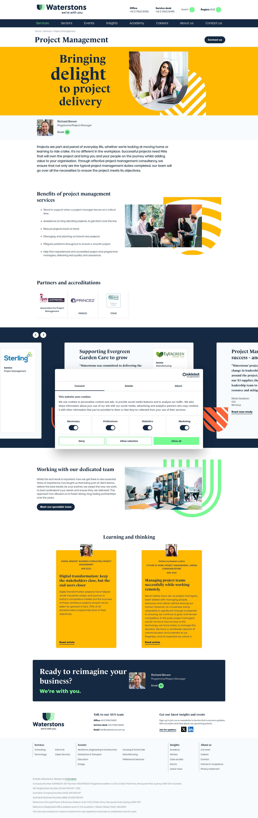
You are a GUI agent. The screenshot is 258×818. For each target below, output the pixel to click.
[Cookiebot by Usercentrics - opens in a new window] (185, 375)
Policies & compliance (212, 764)
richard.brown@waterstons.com (67, 132)
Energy (81, 764)
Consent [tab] (80, 385)
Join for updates (167, 729)
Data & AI (59, 749)
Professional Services (133, 759)
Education (83, 759)
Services (47, 31)
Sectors (82, 744)
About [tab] (178, 385)
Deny (82, 441)
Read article (67, 642)
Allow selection (129, 441)
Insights (112, 23)
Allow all (176, 441)
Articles (174, 754)
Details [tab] (129, 385)
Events (89, 23)
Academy (137, 23)
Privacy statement (210, 769)
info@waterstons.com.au (112, 730)
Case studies (176, 759)
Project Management (64, 31)
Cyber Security (62, 754)
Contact (205, 759)
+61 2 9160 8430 (139, 11)
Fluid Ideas (70, 779)
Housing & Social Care (134, 749)
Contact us (214, 23)
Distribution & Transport (90, 754)
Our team (205, 749)
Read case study (242, 411)
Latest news (176, 769)
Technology (40, 754)
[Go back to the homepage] (61, 10)
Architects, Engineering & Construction (97, 749)
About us (206, 744)
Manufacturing (130, 754)
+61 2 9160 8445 (165, 11)
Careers (204, 754)
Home (38, 31)
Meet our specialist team (55, 507)
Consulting (40, 749)
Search (192, 9)
